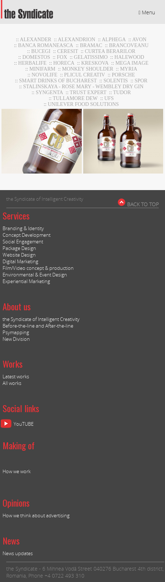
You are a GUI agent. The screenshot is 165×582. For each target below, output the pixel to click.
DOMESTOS (36, 57)
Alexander (36, 39)
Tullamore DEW (75, 98)
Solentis (115, 80)
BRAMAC (91, 45)
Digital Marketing (20, 261)
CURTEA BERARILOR (110, 51)
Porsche (123, 75)
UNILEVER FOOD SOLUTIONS (83, 104)
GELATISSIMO (91, 57)
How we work (17, 471)
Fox (62, 57)
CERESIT (67, 51)
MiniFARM (42, 69)
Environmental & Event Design (35, 274)
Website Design (19, 254)
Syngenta (49, 92)
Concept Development (26, 235)
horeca (64, 63)
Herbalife (32, 63)
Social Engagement (23, 241)
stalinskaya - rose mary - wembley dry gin (83, 86)
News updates (18, 553)
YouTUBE (24, 424)
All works (12, 383)
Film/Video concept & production (38, 268)
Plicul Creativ (84, 75)
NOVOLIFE (44, 75)
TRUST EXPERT (88, 92)
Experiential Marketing (26, 281)
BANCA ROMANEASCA (45, 45)
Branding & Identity (23, 228)
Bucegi (40, 51)
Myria (128, 69)
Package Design (19, 248)
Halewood (129, 57)
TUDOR (122, 92)
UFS (109, 98)
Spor (140, 80)
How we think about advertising (36, 515)
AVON (139, 39)
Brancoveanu (128, 45)
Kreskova (94, 63)
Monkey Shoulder (87, 69)
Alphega (114, 39)
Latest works (16, 376)
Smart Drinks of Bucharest (58, 80)
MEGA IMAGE (131, 63)
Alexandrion (76, 39)
